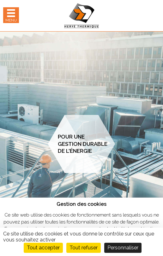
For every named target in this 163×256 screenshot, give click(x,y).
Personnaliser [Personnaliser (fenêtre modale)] (122, 248)
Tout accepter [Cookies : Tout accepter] (43, 248)
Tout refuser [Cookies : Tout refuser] (83, 248)
